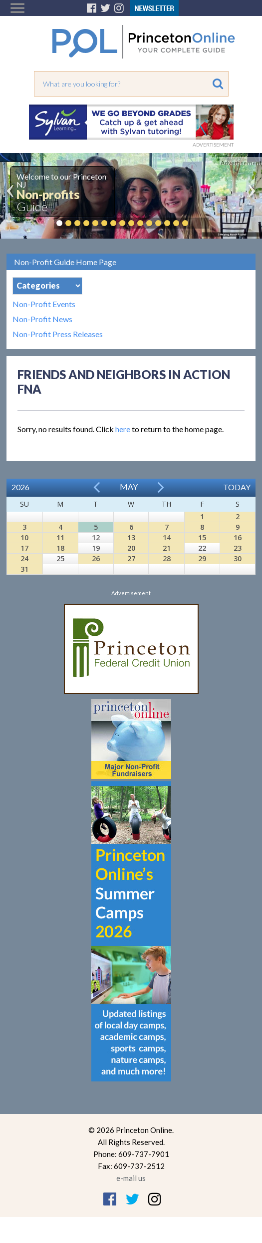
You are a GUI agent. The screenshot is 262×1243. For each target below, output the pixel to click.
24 (24, 558)
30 (238, 558)
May (129, 486)
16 (238, 537)
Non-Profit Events (43, 304)
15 (202, 537)
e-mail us (131, 1177)
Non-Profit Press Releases (57, 334)
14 (167, 537)
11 (60, 537)
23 (238, 548)
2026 (20, 487)
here (122, 429)
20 (131, 548)
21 (167, 548)
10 (24, 537)
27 (131, 558)
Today (237, 487)
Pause (200, 223)
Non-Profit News (42, 319)
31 (24, 569)
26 (96, 558)
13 (131, 537)
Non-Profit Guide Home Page (65, 262)
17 (24, 548)
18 (60, 548)
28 (167, 558)
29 (202, 558)
